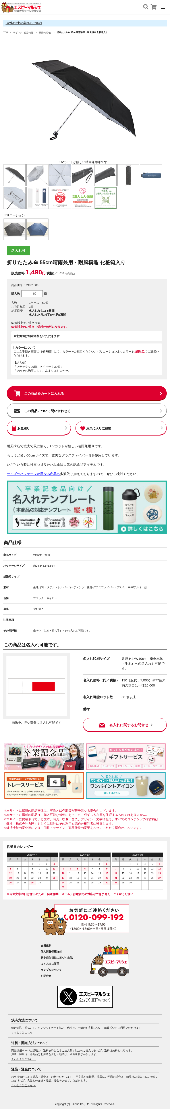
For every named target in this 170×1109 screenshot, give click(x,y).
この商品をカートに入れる (44, 393)
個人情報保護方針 (51, 951)
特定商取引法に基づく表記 (57, 957)
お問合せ (46, 975)
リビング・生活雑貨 (23, 32)
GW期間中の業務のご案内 (24, 23)
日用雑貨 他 (45, 32)
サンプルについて (51, 969)
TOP (5, 32)
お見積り (23, 428)
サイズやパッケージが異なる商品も (33, 474)
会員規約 (46, 945)
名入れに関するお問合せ (128, 725)
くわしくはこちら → (23, 1032)
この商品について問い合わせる (47, 411)
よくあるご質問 (50, 963)
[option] (83, 104)
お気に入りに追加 (98, 428)
